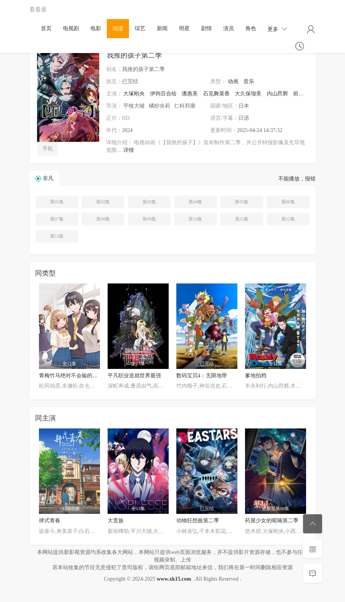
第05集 (241, 201)
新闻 (162, 28)
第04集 (195, 201)
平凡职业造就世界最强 (134, 375)
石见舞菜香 (216, 94)
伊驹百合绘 (163, 94)
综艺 (140, 28)
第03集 (149, 201)
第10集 (195, 219)
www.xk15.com (174, 579)
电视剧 (71, 28)
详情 (128, 150)
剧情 (206, 28)
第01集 (57, 201)
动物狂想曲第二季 (197, 520)
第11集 (242, 219)
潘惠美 (190, 94)
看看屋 (38, 9)
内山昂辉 (277, 94)
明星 (184, 28)
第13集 (57, 236)
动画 (233, 81)
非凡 (48, 178)
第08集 (103, 219)
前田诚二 (303, 94)
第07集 (57, 219)
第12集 (288, 219)
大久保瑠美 (248, 94)
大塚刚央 (134, 94)
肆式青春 (49, 520)
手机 (47, 148)
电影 (95, 28)
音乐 (248, 81)
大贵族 (116, 520)
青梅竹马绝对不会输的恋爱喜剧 (76, 375)
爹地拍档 (255, 375)
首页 (46, 28)
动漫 (118, 28)
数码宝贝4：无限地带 (201, 375)
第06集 (288, 201)
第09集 (149, 219)
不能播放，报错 (297, 179)
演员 (228, 28)
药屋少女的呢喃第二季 (271, 520)
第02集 (103, 201)
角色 (250, 28)
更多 (277, 29)
